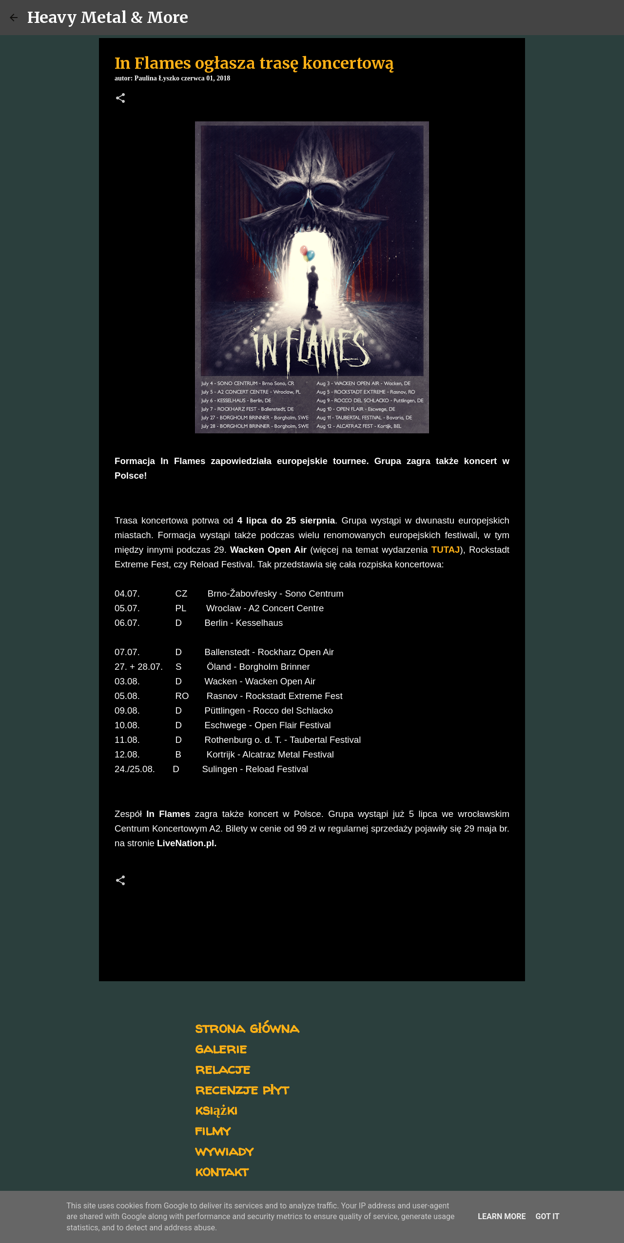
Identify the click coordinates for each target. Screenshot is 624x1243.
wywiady (224, 1150)
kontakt (221, 1171)
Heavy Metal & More (107, 17)
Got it (547, 1216)
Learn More (502, 1216)
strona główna (247, 1027)
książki (216, 1109)
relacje (222, 1068)
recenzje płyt (242, 1089)
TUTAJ (445, 549)
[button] (120, 99)
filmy (213, 1130)
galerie (221, 1048)
